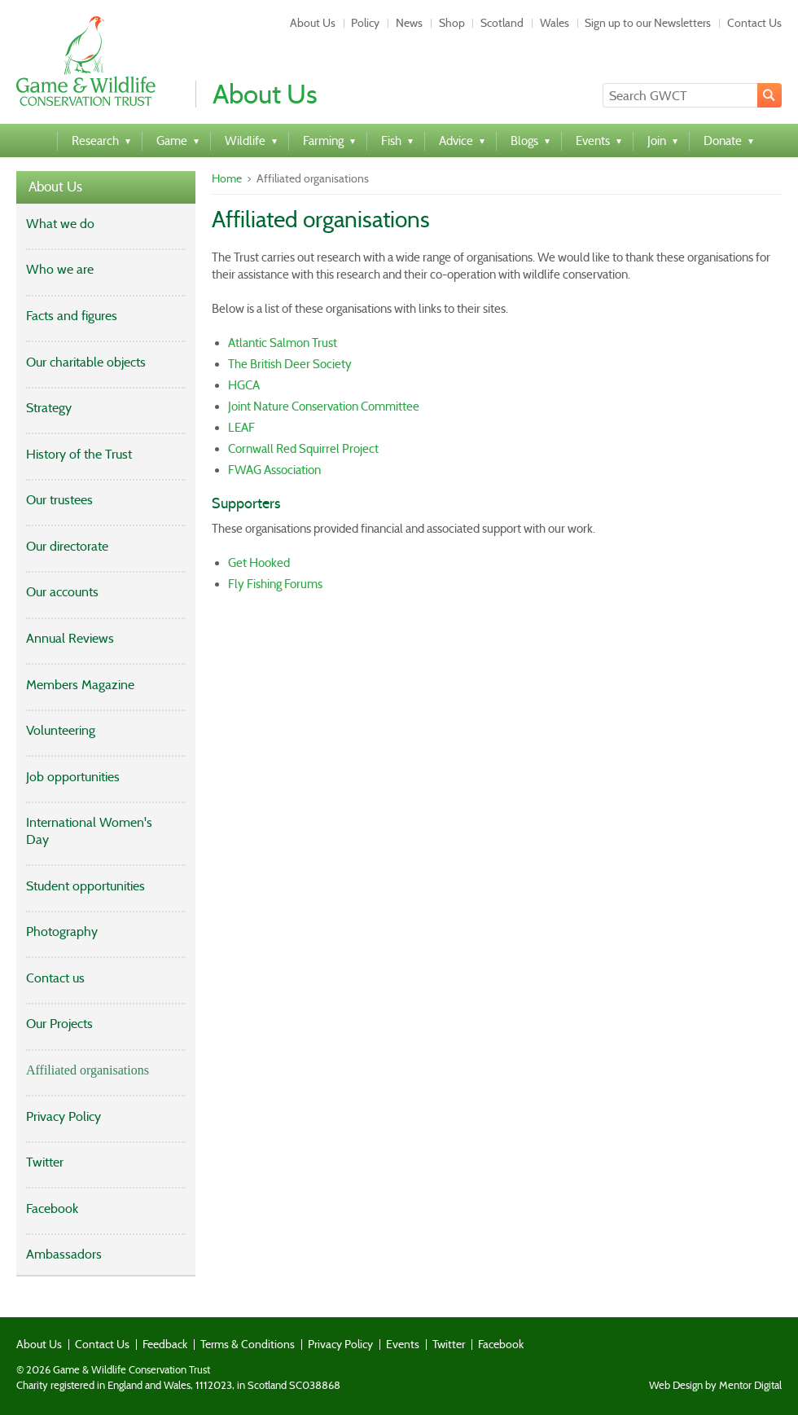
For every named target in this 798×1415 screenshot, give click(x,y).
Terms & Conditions (247, 1344)
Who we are (60, 269)
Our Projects (59, 1023)
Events (402, 1344)
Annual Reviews (70, 638)
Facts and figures (71, 315)
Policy (365, 22)
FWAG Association (274, 470)
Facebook (52, 1208)
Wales (554, 22)
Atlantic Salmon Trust (282, 343)
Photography (62, 931)
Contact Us (754, 22)
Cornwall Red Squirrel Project (303, 449)
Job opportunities (73, 776)
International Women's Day (89, 831)
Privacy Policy (63, 1116)
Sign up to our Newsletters (648, 22)
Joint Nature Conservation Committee (323, 406)
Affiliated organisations (87, 1070)
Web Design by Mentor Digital (715, 1385)
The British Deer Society (290, 364)
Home (227, 178)
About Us (312, 22)
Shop (452, 22)
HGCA (244, 385)
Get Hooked (259, 563)
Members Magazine (80, 684)
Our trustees (59, 500)
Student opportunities (85, 886)
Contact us (55, 978)
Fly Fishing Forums (275, 584)
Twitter (45, 1162)
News (409, 22)
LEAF (241, 427)
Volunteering (60, 730)
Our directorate (67, 546)
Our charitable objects (86, 362)
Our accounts (62, 592)
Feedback (164, 1344)
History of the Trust (79, 454)
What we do (60, 223)
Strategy (49, 407)
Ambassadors (64, 1254)
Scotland (502, 22)
